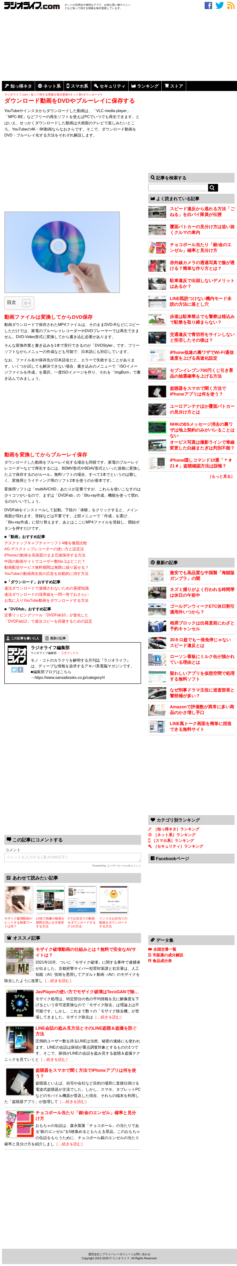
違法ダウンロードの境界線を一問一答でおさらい (46, 594)
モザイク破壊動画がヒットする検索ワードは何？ (18, 922)
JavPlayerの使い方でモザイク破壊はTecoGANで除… (87, 991)
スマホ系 (79, 86)
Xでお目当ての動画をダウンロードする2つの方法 (82, 922)
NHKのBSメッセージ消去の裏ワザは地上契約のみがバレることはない (202, 430)
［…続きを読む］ (58, 981)
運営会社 (94, 1254)
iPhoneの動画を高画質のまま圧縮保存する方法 (44, 555)
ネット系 (52, 86)
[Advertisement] (119, 46)
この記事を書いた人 (25, 638)
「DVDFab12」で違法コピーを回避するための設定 (48, 621)
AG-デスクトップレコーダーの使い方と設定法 (44, 549)
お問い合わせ (142, 1254)
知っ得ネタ (21, 86)
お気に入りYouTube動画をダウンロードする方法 (46, 600)
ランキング (148, 86)
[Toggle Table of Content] (23, 303)
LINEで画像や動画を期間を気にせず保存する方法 (50, 922)
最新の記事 (58, 638)
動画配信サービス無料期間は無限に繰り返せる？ (46, 567)
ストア (176, 86)
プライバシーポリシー (116, 1254)
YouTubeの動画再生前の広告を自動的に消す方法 (46, 574)
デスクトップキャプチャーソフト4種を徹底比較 (45, 543)
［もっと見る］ (221, 476)
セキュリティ (112, 86)
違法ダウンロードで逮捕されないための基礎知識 (46, 588)
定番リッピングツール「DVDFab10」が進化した (46, 615)
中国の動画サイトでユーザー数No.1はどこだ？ (44, 561)
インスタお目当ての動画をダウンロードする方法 (113, 922)
